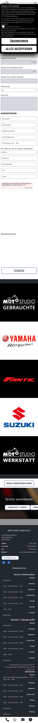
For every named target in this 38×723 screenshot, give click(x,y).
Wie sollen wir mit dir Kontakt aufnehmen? (17, 149)
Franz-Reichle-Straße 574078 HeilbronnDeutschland (9, 537)
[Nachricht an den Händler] (19, 104)
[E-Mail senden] (23, 720)
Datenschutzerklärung (8, 234)
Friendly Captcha (28, 187)
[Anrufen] (7, 720)
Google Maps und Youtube (13, 26)
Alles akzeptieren (19, 49)
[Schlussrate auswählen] (19, 90)
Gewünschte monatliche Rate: (12, 68)
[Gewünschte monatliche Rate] (16, 71)
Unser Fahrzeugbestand (19, 483)
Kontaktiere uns (10, 558)
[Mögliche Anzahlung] (16, 62)
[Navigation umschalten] (35, 3)
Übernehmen (19, 41)
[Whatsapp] (14, 720)
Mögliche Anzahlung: (8, 58)
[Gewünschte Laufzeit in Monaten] (19, 81)
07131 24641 (32, 543)
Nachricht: (5, 95)
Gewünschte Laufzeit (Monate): (12, 77)
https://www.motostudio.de (27, 552)
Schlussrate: (5, 86)
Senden (19, 271)
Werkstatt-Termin (18, 507)
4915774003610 (31, 546)
